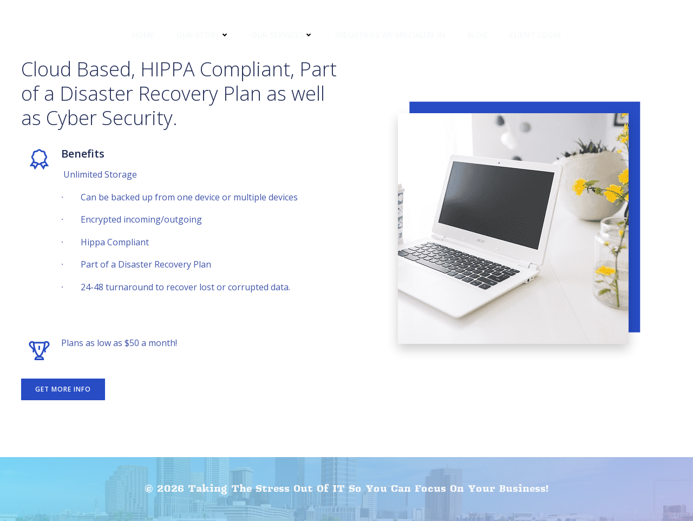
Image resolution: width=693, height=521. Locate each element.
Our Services (282, 35)
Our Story (203, 35)
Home (143, 35)
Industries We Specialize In (390, 35)
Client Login (535, 35)
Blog (477, 35)
